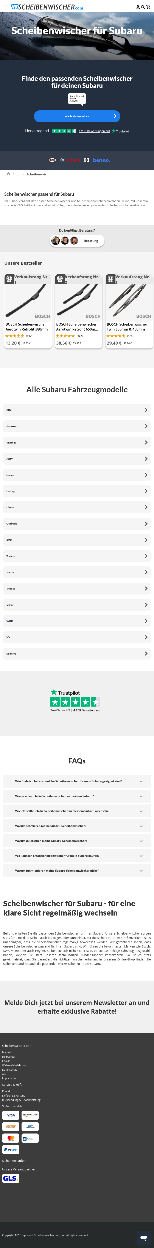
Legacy (10, 475)
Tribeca (10, 588)
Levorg (10, 491)
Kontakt (6, 1091)
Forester (11, 426)
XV (8, 637)
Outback (11, 523)
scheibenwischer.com (96, 201)
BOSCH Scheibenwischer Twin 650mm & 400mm (127, 327)
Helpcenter (9, 1057)
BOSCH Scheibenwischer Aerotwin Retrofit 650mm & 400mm (77, 327)
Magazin (7, 1052)
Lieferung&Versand (13, 1095)
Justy (9, 458)
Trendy (10, 556)
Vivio (9, 604)
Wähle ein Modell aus (77, 116)
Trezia (10, 572)
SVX (9, 540)
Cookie (6, 1061)
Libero (10, 507)
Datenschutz (9, 1070)
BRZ (8, 410)
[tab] (77, 781)
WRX (9, 621)
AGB (4, 1074)
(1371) (30, 336)
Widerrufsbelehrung (14, 1065)
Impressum (9, 1078)
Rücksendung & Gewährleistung (21, 1100)
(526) (130, 336)
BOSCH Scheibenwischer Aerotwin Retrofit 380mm (27, 327)
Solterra (11, 653)
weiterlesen (139, 205)
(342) (80, 336)
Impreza (11, 442)
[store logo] (48, 7)
